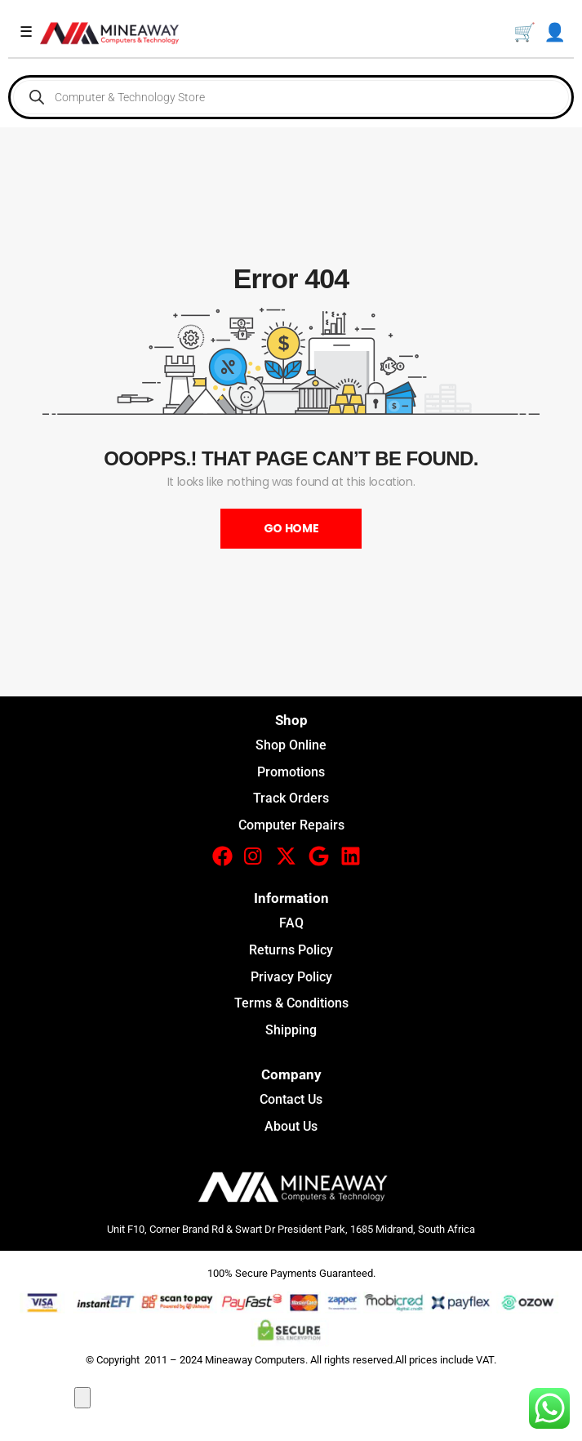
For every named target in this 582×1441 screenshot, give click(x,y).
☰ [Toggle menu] (26, 32)
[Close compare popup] (82, 1397)
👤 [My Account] (555, 32)
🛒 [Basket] (524, 32)
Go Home (291, 528)
